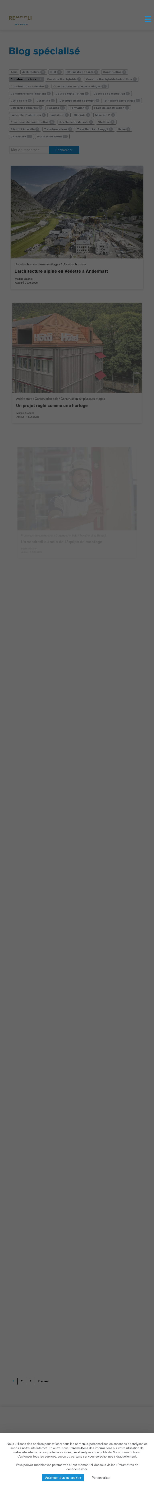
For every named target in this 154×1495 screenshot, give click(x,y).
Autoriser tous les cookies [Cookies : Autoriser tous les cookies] (63, 1478)
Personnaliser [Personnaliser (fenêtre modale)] (101, 1478)
